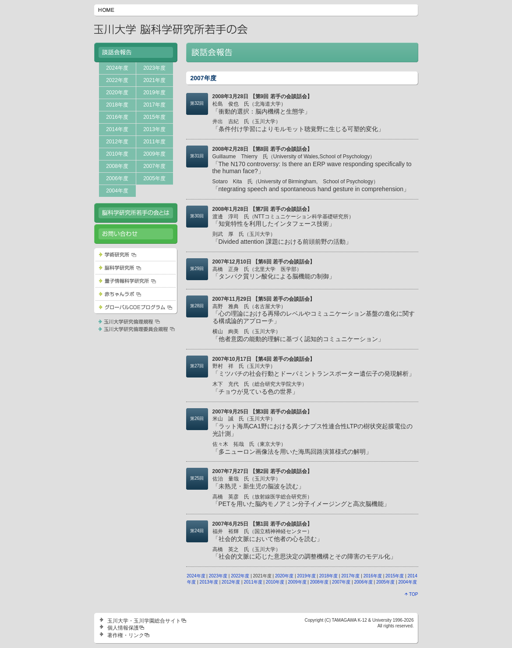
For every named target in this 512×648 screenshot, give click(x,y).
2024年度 (117, 68)
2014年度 (117, 129)
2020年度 (117, 92)
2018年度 (117, 105)
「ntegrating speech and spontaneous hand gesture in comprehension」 (311, 185)
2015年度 (154, 117)
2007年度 (154, 166)
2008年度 (117, 166)
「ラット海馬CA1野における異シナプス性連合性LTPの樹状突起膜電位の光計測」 (312, 426)
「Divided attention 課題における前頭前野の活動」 (282, 238)
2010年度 (117, 154)
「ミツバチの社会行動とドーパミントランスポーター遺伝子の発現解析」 (313, 370)
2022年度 (117, 80)
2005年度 (154, 178)
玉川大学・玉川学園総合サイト (144, 621)
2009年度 (154, 154)
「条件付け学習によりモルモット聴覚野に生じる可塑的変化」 (298, 125)
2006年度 (117, 178)
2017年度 (154, 105)
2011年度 (154, 142)
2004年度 (117, 191)
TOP (411, 594)
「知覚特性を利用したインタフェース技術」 (283, 221)
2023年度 (154, 68)
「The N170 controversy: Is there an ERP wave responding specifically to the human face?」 (312, 164)
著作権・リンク (125, 635)
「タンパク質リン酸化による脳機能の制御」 (273, 273)
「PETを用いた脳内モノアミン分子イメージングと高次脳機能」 (301, 501)
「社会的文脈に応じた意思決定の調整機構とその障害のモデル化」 (304, 553)
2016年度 (117, 117)
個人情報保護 (123, 628)
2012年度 (117, 142)
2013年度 (154, 129)
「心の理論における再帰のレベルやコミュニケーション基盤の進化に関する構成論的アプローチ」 (313, 314)
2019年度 (154, 92)
